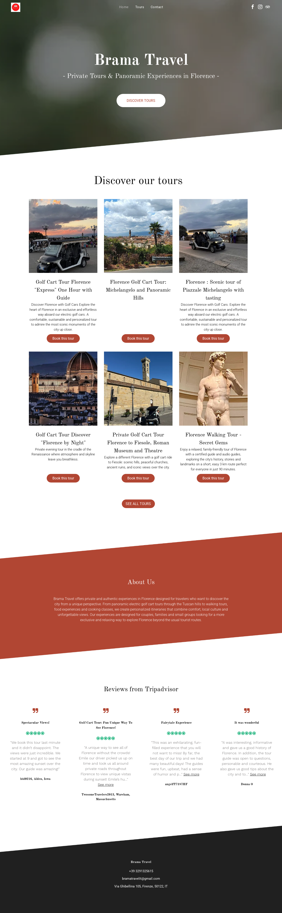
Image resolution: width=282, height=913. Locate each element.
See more (106, 776)
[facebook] (252, 7)
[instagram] (260, 7)
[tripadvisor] (267, 7)
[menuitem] (124, 7)
